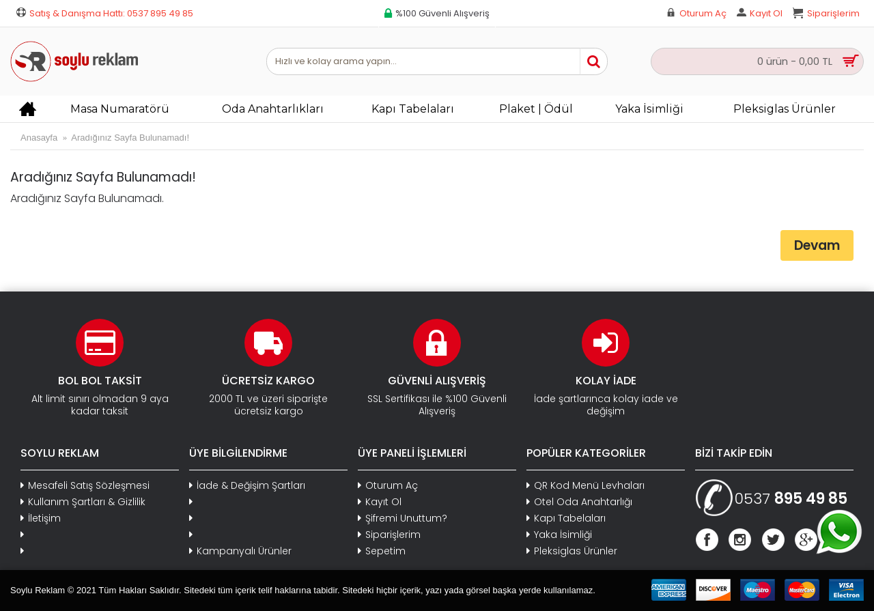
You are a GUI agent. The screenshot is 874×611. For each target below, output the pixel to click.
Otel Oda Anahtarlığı (579, 502)
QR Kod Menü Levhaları (585, 486)
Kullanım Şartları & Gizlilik (82, 502)
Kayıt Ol (379, 502)
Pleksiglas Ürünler (571, 551)
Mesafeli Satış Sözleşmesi (85, 486)
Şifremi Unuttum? (402, 518)
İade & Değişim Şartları (247, 486)
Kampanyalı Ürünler (240, 551)
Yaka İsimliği (559, 535)
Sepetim (382, 551)
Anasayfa (38, 137)
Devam (817, 245)
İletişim (40, 518)
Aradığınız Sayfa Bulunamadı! (130, 137)
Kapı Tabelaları (566, 518)
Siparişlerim (389, 535)
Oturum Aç (388, 486)
